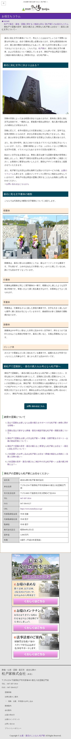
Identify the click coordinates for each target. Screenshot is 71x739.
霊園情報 (8, 692)
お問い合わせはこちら (35, 406)
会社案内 (8, 710)
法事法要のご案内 (11, 697)
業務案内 (8, 706)
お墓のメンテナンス (12, 719)
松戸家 (41, 48)
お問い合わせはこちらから (17, 184)
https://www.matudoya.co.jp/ (31, 509)
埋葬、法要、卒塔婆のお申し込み (20, 701)
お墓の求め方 (10, 715)
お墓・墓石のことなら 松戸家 (32, 736)
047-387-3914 (25, 498)
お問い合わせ (10, 724)
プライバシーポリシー (13, 728)
